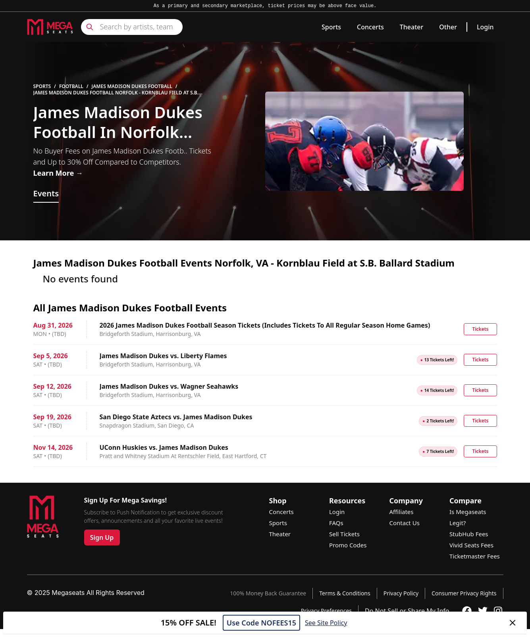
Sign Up (102, 537)
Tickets (480, 329)
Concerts (370, 27)
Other (448, 27)
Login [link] (485, 27)
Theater (411, 27)
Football (71, 86)
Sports (331, 27)
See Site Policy (326, 622)
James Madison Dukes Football (132, 86)
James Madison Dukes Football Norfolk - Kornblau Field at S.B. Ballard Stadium (116, 93)
